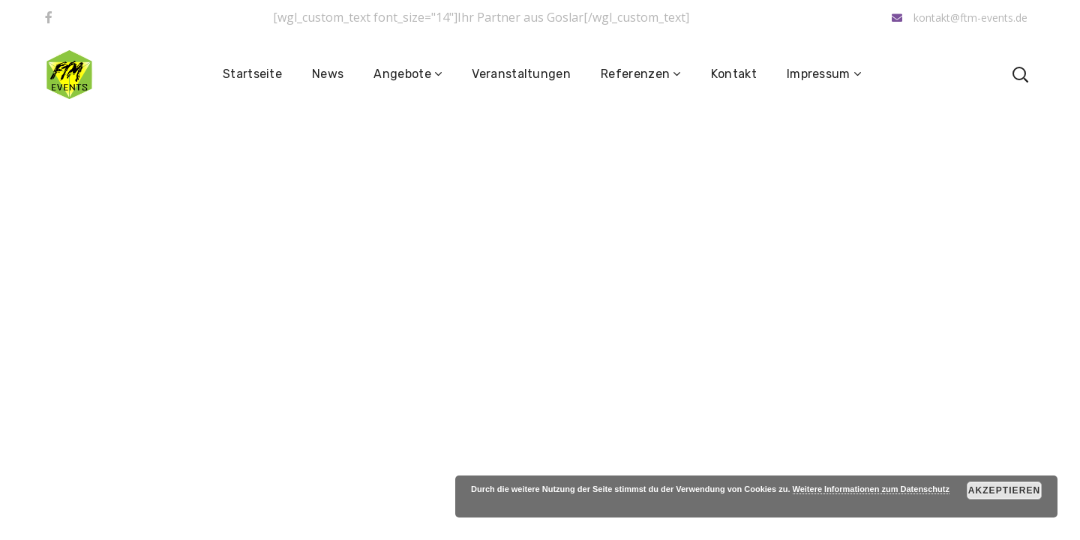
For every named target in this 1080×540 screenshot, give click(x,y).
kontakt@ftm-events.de (960, 17)
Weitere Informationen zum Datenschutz (871, 489)
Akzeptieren (1004, 490)
